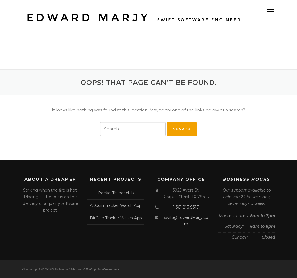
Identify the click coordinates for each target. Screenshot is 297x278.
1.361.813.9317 (186, 207)
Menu (270, 11)
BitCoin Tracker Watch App (116, 217)
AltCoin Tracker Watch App (116, 205)
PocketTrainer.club (116, 192)
